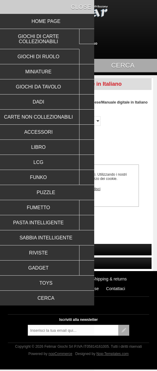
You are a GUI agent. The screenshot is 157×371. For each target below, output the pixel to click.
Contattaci (115, 288)
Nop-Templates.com (112, 354)
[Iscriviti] (73, 330)
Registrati (68, 43)
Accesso (89, 43)
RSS (84, 300)
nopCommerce (60, 354)
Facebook (72, 300)
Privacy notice (45, 288)
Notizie (78, 279)
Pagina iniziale (20, 102)
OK (65, 189)
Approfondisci (89, 189)
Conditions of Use (82, 288)
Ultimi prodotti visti (47, 279)
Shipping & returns (109, 279)
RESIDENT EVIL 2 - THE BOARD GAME (41, 213)
